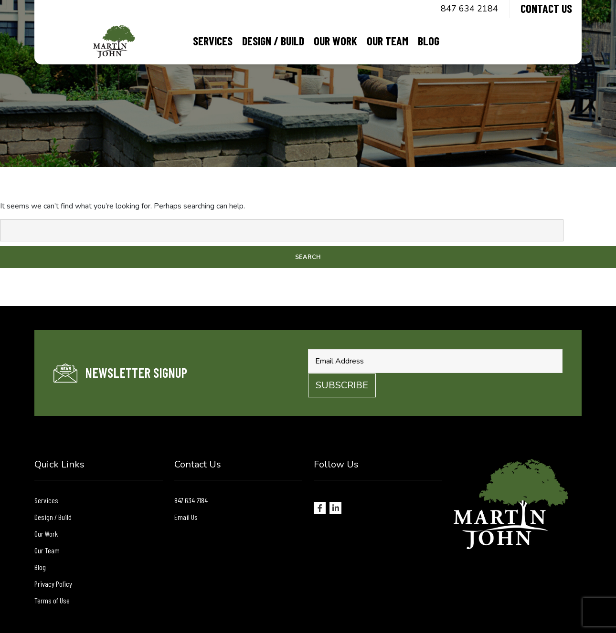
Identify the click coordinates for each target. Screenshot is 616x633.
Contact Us (546, 8)
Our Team (387, 41)
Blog (428, 41)
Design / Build (273, 41)
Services (213, 41)
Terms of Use (52, 600)
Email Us (186, 516)
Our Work (335, 41)
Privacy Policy (53, 583)
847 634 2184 (469, 8)
